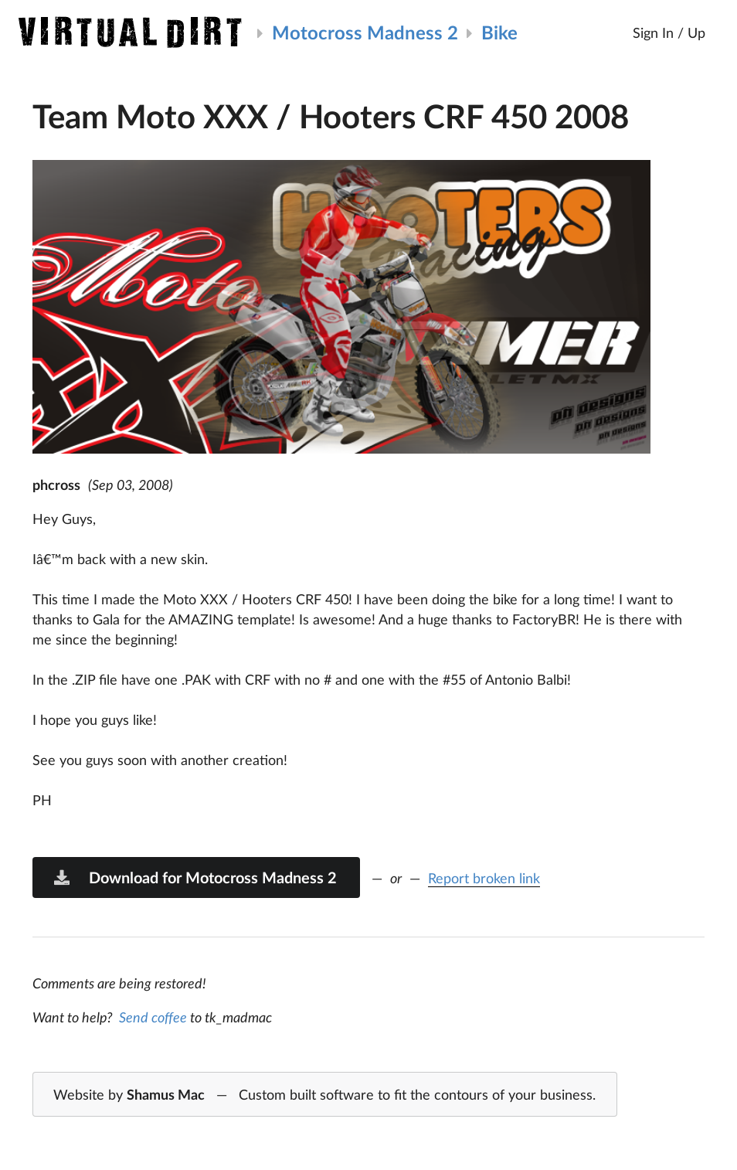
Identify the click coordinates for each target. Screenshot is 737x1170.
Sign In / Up (669, 32)
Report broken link (484, 877)
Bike (499, 32)
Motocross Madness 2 (365, 32)
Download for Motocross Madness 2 (195, 877)
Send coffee (153, 1016)
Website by (324, 1095)
